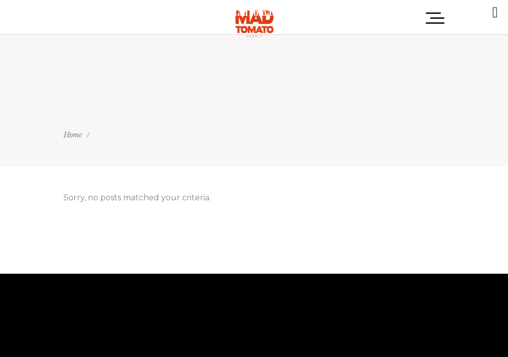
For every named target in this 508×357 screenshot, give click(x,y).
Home (73, 134)
